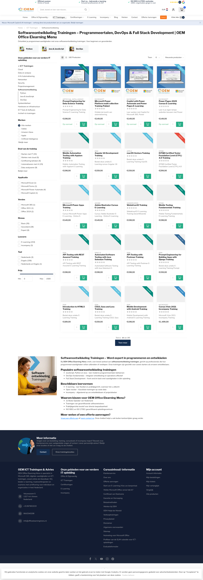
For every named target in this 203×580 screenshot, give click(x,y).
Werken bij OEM (110, 506)
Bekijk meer (23, 142)
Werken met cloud (30, 157)
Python (23, 93)
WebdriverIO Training (137, 205)
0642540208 (28, 513)
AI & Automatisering (26, 76)
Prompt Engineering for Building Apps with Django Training (170, 257)
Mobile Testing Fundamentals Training (170, 206)
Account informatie (153, 473)
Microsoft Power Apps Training (73, 206)
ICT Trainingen (59, 17)
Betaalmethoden (110, 502)
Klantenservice (109, 473)
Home (25, 17)
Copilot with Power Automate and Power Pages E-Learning (137, 103)
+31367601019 (30, 506)
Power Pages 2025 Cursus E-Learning (168, 102)
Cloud (20, 69)
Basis (25, 223)
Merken (125, 17)
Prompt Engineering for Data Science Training (74, 102)
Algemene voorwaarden (113, 527)
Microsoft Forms (29, 186)
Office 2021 (27, 208)
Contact (134, 17)
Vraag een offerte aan (69, 418)
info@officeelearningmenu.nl (35, 521)
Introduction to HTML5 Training (74, 308)
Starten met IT (29, 154)
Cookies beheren (128, 575)
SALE (163, 17)
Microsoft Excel (28, 183)
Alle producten (152, 494)
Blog (116, 17)
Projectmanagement (26, 86)
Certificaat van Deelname (113, 494)
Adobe (24, 129)
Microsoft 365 (28, 205)
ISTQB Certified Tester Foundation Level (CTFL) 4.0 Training (170, 155)
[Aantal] (76, 124)
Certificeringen (76, 17)
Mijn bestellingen (153, 477)
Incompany (104, 17)
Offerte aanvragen (110, 481)
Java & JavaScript (27, 96)
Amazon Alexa (27, 132)
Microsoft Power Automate (33, 190)
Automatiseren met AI (32, 164)
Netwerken (22, 79)
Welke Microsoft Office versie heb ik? (118, 490)
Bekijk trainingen (77, 23)
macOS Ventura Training (138, 153)
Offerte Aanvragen (149, 17)
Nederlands (27, 257)
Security (21, 83)
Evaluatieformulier (110, 546)
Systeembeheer (24, 103)
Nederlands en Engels (31, 264)
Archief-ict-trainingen (26, 113)
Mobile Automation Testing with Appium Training (72, 155)
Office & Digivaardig (39, 17)
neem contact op (87, 418)
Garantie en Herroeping (112, 498)
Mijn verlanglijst (152, 486)
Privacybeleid (108, 519)
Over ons (107, 477)
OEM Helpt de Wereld (112, 510)
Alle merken (26, 125)
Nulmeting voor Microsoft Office (116, 535)
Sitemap (106, 531)
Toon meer (122, 343)
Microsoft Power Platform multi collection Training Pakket (106, 103)
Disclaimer (107, 523)
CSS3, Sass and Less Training (105, 308)
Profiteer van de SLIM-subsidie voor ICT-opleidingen (119, 541)
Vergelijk (149, 490)
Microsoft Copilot (29, 193)
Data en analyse (24, 73)
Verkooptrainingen (110, 515)
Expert (25, 230)
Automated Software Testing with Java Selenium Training (105, 257)
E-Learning (91, 17)
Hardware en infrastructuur (29, 106)
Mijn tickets (150, 481)
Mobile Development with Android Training (137, 308)
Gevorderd (27, 227)
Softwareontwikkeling (50, 28)
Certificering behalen (31, 161)
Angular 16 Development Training (106, 154)
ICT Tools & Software (26, 110)
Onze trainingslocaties (65, 452)
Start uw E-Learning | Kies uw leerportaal (120, 486)
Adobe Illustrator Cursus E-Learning (106, 206)
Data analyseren (29, 168)
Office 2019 (27, 212)
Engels (26, 261)
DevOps (23, 100)
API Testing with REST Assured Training (73, 256)
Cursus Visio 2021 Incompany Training (168, 308)
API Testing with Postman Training (135, 256)
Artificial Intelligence (29, 139)
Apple (23, 136)
